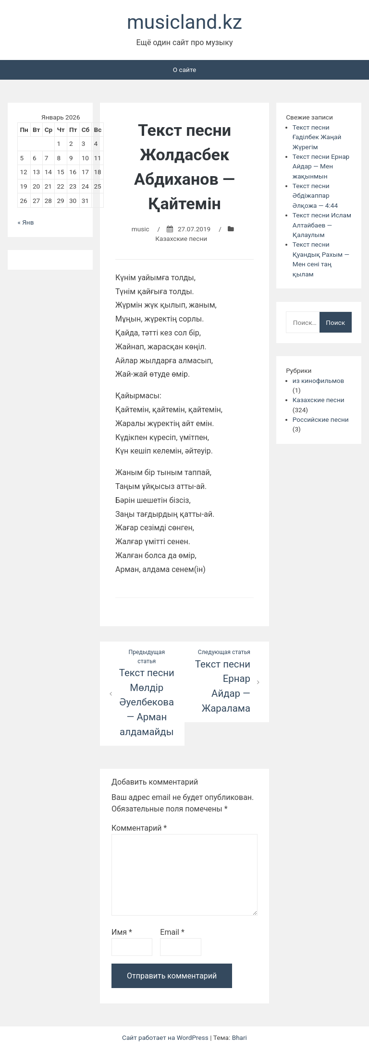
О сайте (184, 69)
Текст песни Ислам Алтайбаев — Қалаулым (322, 224)
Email (172, 932)
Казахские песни (181, 238)
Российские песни (321, 419)
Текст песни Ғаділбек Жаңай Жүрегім (317, 137)
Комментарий (139, 828)
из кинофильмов (318, 380)
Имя (121, 932)
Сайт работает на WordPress (166, 1037)
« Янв (25, 222)
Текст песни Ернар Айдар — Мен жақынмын (321, 166)
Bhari (239, 1037)
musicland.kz (184, 22)
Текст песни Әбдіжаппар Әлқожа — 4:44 (315, 195)
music (140, 229)
